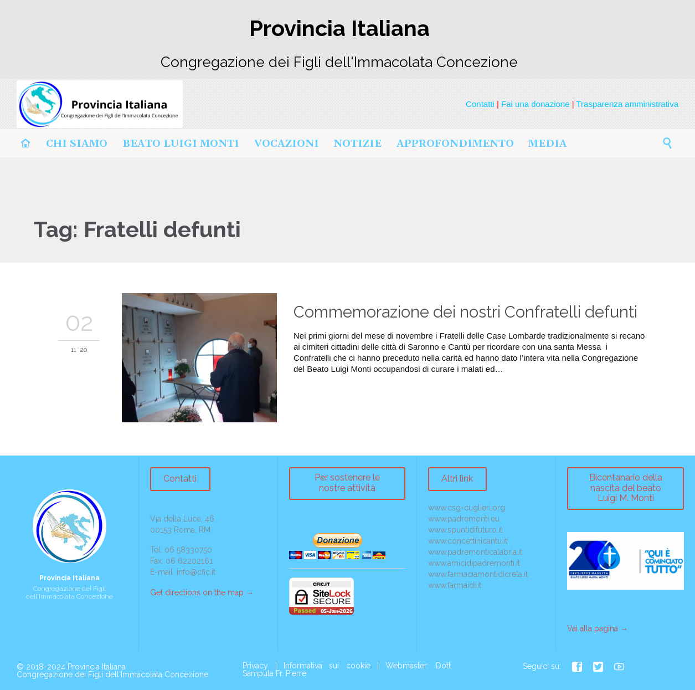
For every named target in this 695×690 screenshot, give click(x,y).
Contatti (480, 104)
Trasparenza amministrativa (627, 104)
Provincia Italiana (97, 666)
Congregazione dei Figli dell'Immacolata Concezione (112, 674)
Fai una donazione (535, 104)
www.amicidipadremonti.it (474, 563)
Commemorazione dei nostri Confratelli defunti (465, 312)
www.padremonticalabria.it (475, 552)
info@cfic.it (196, 572)
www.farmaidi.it (454, 585)
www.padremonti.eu (464, 518)
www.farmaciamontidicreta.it (478, 574)
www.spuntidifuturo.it (465, 529)
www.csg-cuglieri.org (466, 507)
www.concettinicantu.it (467, 540)
